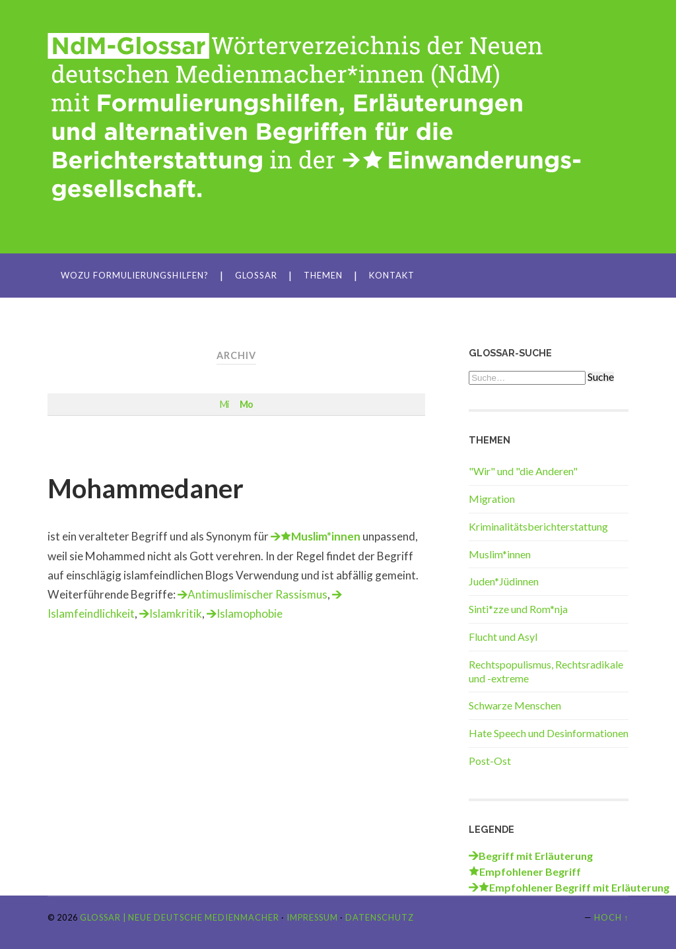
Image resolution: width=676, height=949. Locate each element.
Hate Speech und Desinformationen (548, 733)
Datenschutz (379, 917)
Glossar (256, 275)
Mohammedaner (146, 488)
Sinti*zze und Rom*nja (518, 609)
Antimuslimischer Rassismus (257, 594)
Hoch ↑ (611, 917)
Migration (492, 498)
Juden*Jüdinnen (504, 581)
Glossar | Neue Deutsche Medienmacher (179, 917)
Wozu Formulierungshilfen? (135, 275)
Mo (246, 404)
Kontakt (392, 275)
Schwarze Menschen (515, 705)
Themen (323, 275)
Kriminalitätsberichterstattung (538, 526)
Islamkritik (175, 613)
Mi (224, 404)
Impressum (312, 917)
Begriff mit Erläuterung (536, 855)
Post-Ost (490, 760)
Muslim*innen (500, 554)
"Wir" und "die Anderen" (523, 471)
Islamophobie (250, 613)
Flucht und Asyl (503, 636)
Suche (601, 377)
